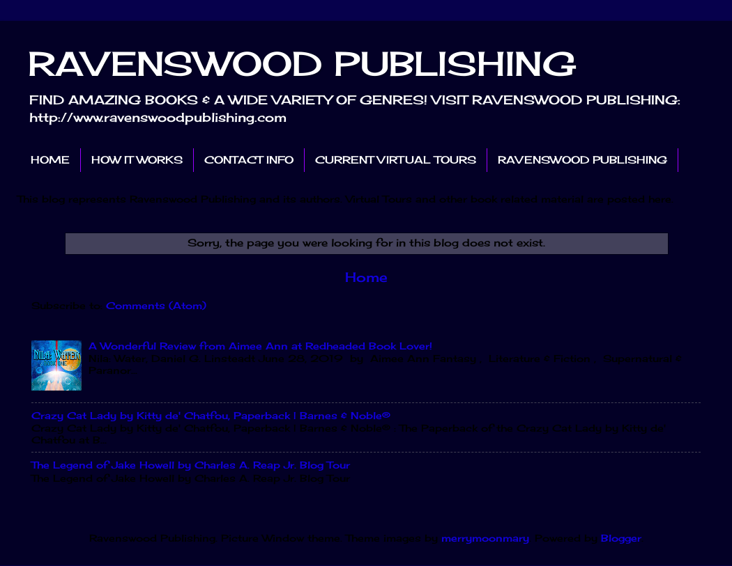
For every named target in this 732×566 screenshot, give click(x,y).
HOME (50, 159)
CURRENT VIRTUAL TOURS (395, 159)
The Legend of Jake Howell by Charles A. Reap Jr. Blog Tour (190, 465)
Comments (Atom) (156, 305)
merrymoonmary (485, 538)
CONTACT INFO (248, 159)
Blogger (621, 538)
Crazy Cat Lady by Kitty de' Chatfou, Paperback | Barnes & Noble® (210, 415)
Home (366, 277)
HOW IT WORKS (137, 159)
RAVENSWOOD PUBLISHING (302, 63)
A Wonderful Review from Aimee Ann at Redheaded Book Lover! (260, 346)
